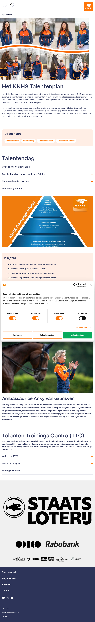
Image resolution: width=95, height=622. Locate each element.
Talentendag (28, 141)
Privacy (5, 617)
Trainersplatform (45, 141)
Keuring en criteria (47, 471)
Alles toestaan (77, 335)
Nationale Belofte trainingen (47, 181)
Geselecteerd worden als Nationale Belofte (47, 174)
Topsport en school (66, 141)
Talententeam (12, 141)
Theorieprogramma (47, 189)
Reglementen (9, 578)
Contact (6, 591)
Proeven (6, 585)
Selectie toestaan (47, 335)
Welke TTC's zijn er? (47, 464)
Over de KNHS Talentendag (47, 167)
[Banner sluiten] (91, 285)
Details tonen (81, 327)
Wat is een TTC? (47, 456)
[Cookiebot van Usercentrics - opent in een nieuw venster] (75, 285)
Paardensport (9, 572)
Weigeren (17, 335)
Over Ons (5, 608)
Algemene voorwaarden (11, 612)
